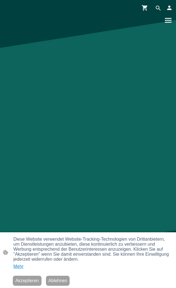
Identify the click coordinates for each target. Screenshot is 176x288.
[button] (158, 8)
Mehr (18, 266)
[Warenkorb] (145, 7)
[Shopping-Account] (169, 7)
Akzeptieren (27, 280)
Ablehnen (57, 280)
